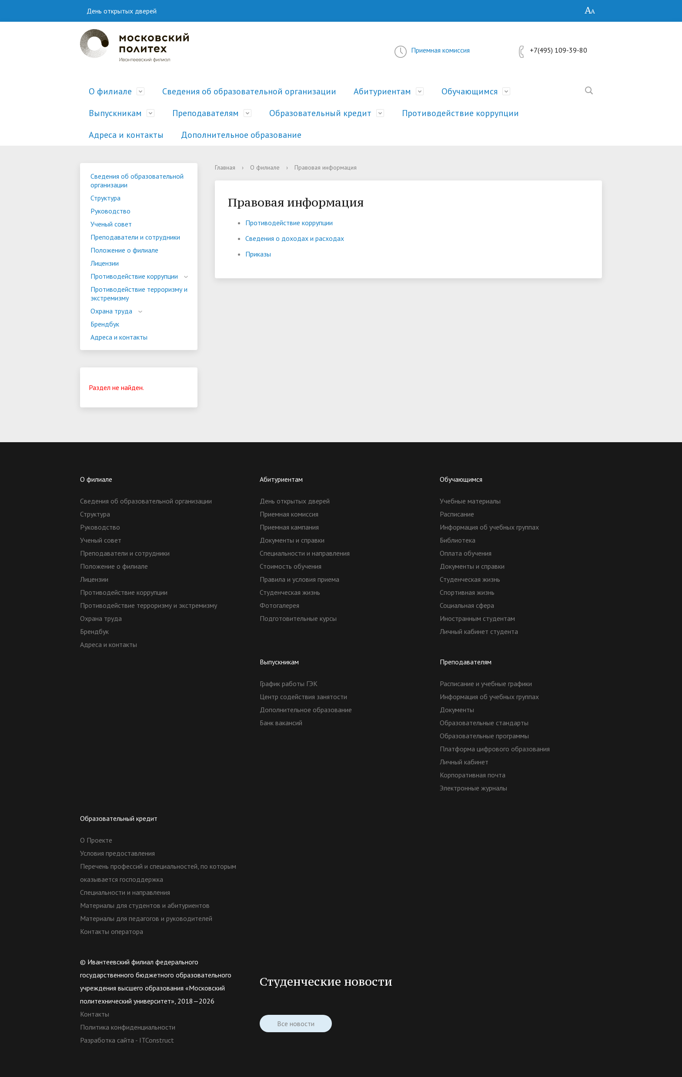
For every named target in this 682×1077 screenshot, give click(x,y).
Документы (457, 709)
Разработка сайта (107, 1040)
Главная (225, 167)
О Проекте (96, 840)
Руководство (110, 211)
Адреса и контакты (126, 134)
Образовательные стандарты (484, 722)
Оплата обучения (465, 553)
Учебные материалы (470, 501)
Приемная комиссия (440, 50)
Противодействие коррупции (460, 113)
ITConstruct (156, 1040)
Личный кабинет (464, 761)
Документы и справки (292, 540)
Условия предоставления (117, 853)
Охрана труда (111, 311)
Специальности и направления (305, 553)
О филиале (110, 91)
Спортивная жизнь (467, 592)
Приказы (258, 254)
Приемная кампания (289, 527)
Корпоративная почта (472, 774)
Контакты (94, 1014)
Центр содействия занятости (303, 696)
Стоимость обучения (290, 566)
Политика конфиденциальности (127, 1027)
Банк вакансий (281, 722)
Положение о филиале (124, 250)
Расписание (457, 514)
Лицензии (104, 263)
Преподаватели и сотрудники (135, 237)
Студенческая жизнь (290, 592)
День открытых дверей (122, 11)
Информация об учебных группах (489, 527)
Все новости (295, 1023)
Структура (105, 197)
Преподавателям (205, 113)
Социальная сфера (467, 605)
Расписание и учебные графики (486, 683)
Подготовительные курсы (298, 618)
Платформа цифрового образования (495, 748)
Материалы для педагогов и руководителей (146, 918)
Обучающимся (469, 91)
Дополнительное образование (241, 134)
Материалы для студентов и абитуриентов (145, 905)
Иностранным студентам (477, 618)
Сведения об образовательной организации (249, 91)
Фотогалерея (279, 605)
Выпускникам (115, 113)
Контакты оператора (111, 931)
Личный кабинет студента (479, 631)
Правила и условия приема (299, 579)
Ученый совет (111, 224)
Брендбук (104, 324)
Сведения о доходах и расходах (294, 238)
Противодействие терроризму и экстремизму (138, 293)
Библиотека (457, 540)
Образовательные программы (484, 735)
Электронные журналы (473, 788)
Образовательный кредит (320, 113)
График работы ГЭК (289, 683)
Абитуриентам (382, 91)
